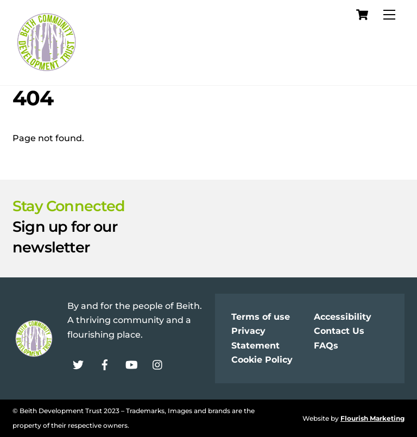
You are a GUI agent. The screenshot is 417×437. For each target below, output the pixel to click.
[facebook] (105, 363)
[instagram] (158, 363)
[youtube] (131, 363)
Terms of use (260, 317)
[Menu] (389, 15)
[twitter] (78, 363)
